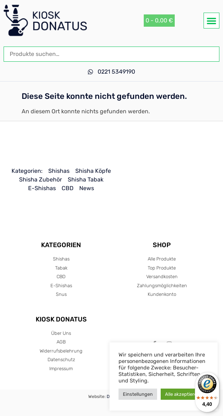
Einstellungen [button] (138, 394)
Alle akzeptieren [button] (182, 394)
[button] (211, 21)
